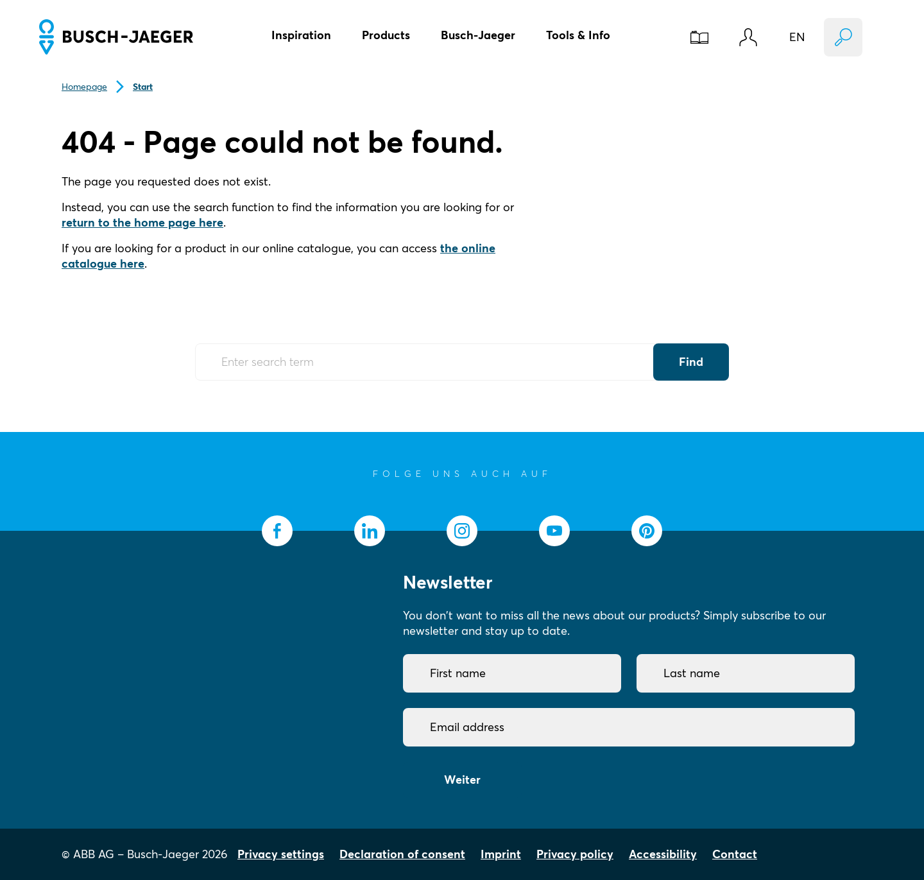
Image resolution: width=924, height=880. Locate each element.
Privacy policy (574, 854)
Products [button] (386, 35)
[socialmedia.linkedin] (369, 530)
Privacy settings (280, 854)
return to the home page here (142, 222)
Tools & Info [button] (578, 35)
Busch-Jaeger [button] (478, 35)
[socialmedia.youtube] (554, 530)
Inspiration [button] (301, 35)
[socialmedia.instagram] (462, 530)
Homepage (84, 86)
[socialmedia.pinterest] (646, 530)
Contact (734, 854)
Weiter (462, 779)
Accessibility (663, 854)
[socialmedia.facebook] (277, 530)
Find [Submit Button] (691, 361)
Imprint (501, 854)
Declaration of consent (402, 854)
